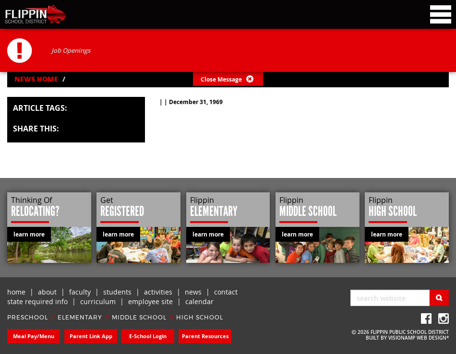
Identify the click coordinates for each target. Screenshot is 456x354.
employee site (150, 301)
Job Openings (70, 50)
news (193, 291)
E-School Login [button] (148, 336)
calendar (199, 301)
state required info (37, 301)
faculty (80, 291)
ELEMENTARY (80, 317)
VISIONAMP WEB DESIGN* (418, 338)
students (117, 291)
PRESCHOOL (27, 317)
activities (158, 291)
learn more (29, 234)
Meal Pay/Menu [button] (33, 336)
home (16, 291)
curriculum (98, 301)
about (47, 291)
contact (226, 291)
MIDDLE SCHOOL (139, 317)
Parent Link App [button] (91, 336)
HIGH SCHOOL (199, 317)
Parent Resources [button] (205, 336)
